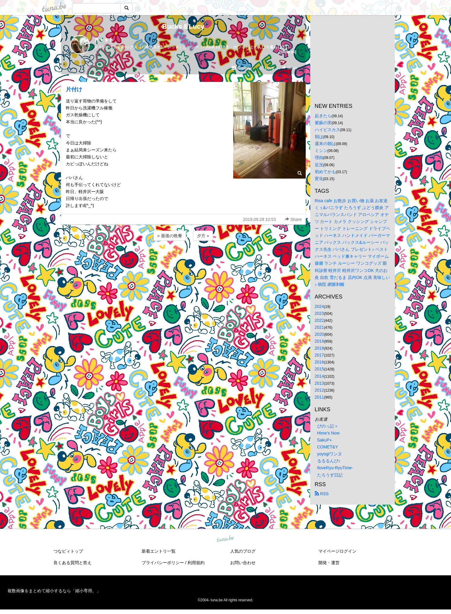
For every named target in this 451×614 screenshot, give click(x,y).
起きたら (323, 115)
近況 (319, 164)
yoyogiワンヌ (329, 453)
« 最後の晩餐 (169, 235)
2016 (319, 362)
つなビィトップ (68, 551)
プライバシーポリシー (163, 562)
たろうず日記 (330, 475)
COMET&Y (327, 446)
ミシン (321, 150)
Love (266, 68)
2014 (319, 376)
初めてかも (325, 171)
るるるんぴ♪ (328, 460)
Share (290, 68)
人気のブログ (243, 551)
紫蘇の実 (323, 122)
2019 (319, 341)
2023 (319, 313)
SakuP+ (324, 440)
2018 (319, 348)
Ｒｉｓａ (104, 39)
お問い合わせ (243, 562)
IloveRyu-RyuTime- (335, 467)
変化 (319, 178)
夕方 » (203, 235)
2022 (319, 320)
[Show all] (287, 52)
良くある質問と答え (72, 562)
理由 (319, 157)
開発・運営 (329, 562)
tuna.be (225, 538)
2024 (319, 306)
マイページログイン (337, 551)
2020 (319, 334)
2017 (319, 355)
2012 (319, 390)
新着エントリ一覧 (159, 551)
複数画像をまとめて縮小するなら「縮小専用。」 (54, 590)
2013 (319, 383)
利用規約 (196, 562)
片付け (74, 89)
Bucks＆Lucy (183, 26)
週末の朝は (325, 143)
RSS (322, 493)
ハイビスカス (327, 129)
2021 (319, 327)
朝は (319, 136)
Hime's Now (328, 433)
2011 (319, 397)
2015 (319, 369)
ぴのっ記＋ (327, 426)
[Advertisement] (183, 258)
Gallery (241, 68)
